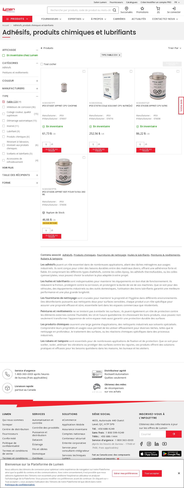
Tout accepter (152, 473)
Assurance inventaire (74, 429)
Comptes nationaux (73, 433)
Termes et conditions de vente (15, 452)
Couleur (8, 80)
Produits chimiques (85, 254)
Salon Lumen (100, 2)
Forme (6, 182)
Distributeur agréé (115, 370)
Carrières (119, 19)
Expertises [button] (74, 19)
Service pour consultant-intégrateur (75, 449)
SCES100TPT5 (49, 189)
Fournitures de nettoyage (111, 254)
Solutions (69, 414)
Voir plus (7, 167)
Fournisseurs (116, 2)
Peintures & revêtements (165, 254)
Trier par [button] (173, 48)
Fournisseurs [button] (49, 19)
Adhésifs (67, 254)
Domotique (38, 453)
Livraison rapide (24, 386)
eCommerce (69, 419)
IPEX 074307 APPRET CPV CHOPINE (59, 105)
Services (38, 414)
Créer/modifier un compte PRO (156, 2)
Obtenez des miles (115, 384)
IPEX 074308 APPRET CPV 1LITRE (151, 105)
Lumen (6, 414)
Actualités (139, 19)
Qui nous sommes (13, 419)
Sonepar (7, 424)
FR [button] (176, 2)
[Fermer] (179, 473)
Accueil (5, 25)
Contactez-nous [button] (163, 19)
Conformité (9, 438)
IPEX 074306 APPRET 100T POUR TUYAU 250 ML (63, 193)
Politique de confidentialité (10, 444)
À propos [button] (97, 19)
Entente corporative (74, 442)
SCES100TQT (143, 103)
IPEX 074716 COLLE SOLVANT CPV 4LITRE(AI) (110, 105)
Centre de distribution (15, 429)
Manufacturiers (13, 88)
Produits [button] (17, 19)
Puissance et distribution (39, 434)
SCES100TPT (48, 103)
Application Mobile (73, 424)
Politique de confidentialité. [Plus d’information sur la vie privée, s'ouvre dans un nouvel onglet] (20, 484)
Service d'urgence (25, 370)
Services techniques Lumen (74, 457)
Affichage (9, 50)
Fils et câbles (40, 449)
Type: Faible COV (109, 55)
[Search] (83, 10)
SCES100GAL (95, 103)
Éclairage (37, 444)
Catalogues (132, 2)
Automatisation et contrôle (42, 421)
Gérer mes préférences (126, 473)
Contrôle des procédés (45, 427)
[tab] (20, 50)
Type (5, 96)
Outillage (37, 458)
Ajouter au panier (52, 150)
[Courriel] (152, 434)
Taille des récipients (16, 175)
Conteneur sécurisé (74, 438)
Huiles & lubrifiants (138, 254)
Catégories (10, 63)
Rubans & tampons (51, 258)
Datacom (37, 439)
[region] (92, 473)
